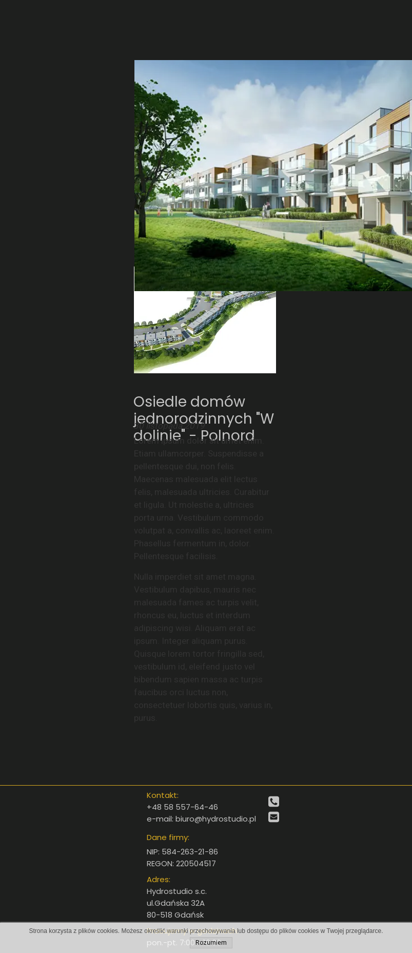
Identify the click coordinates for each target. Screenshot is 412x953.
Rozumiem (211, 942)
